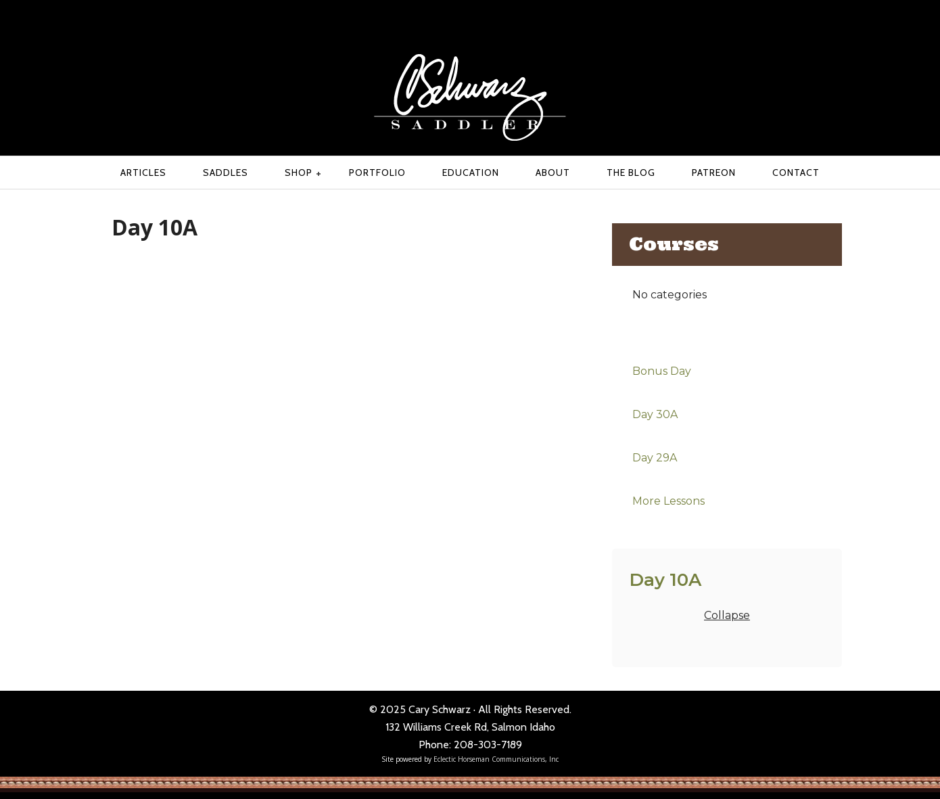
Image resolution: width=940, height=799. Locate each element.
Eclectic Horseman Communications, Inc (496, 759)
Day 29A (654, 457)
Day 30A (655, 414)
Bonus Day (661, 371)
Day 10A (665, 579)
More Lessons (668, 501)
